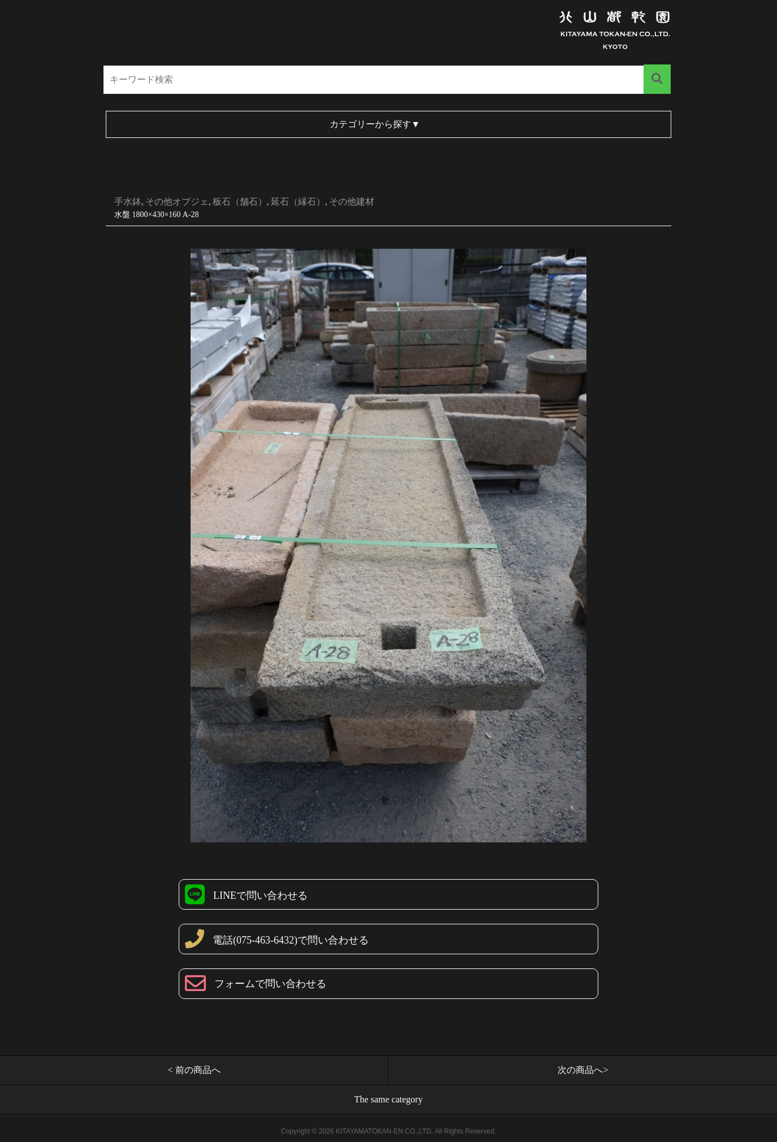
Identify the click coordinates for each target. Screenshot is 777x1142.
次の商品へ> (583, 1070)
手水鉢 (127, 201)
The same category (389, 1099)
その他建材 (351, 201)
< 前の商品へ (193, 1070)
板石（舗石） (240, 201)
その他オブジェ (177, 201)
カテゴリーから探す (375, 124)
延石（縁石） (298, 201)
